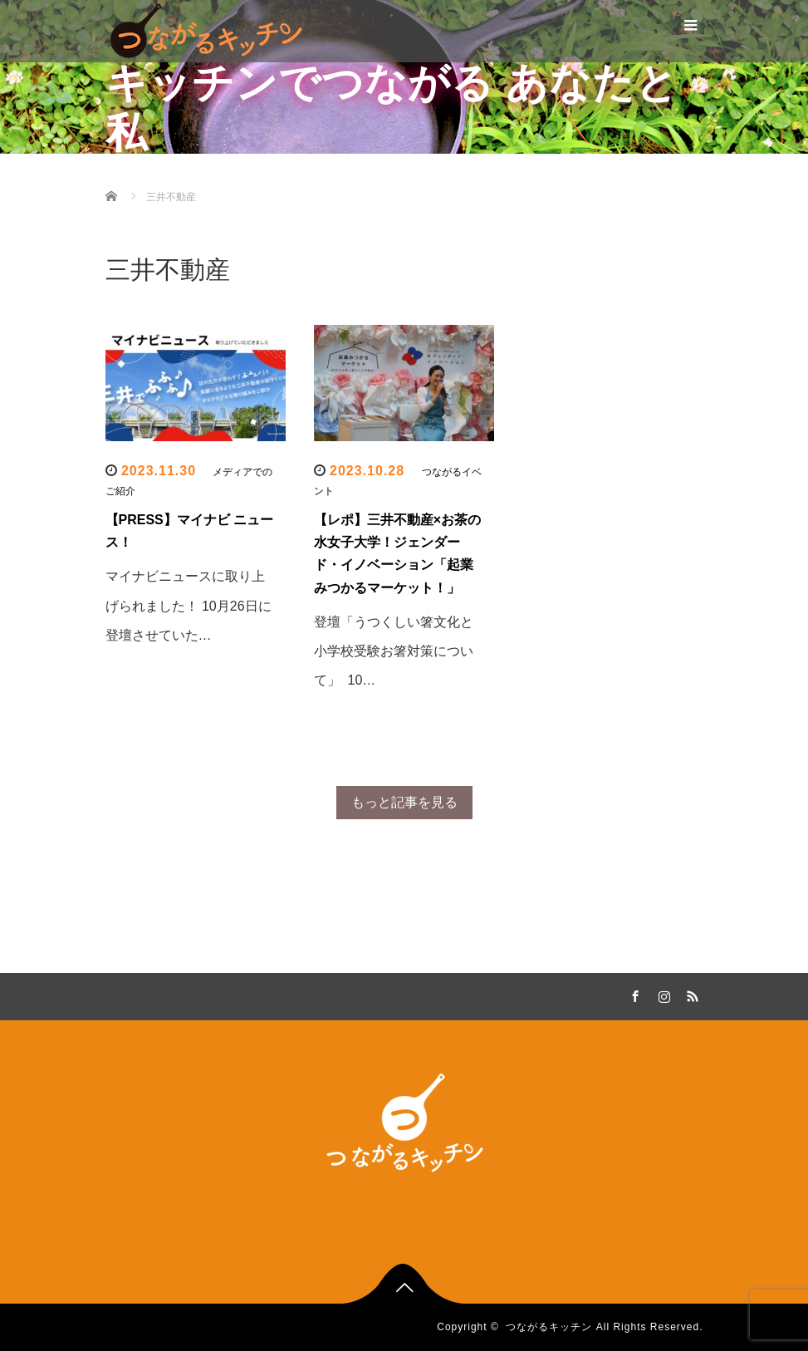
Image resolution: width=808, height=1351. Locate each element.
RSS (690, 993)
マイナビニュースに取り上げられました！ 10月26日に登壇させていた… (188, 605)
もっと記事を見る (404, 802)
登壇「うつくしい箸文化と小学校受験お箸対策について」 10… (393, 651)
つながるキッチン (549, 1327)
